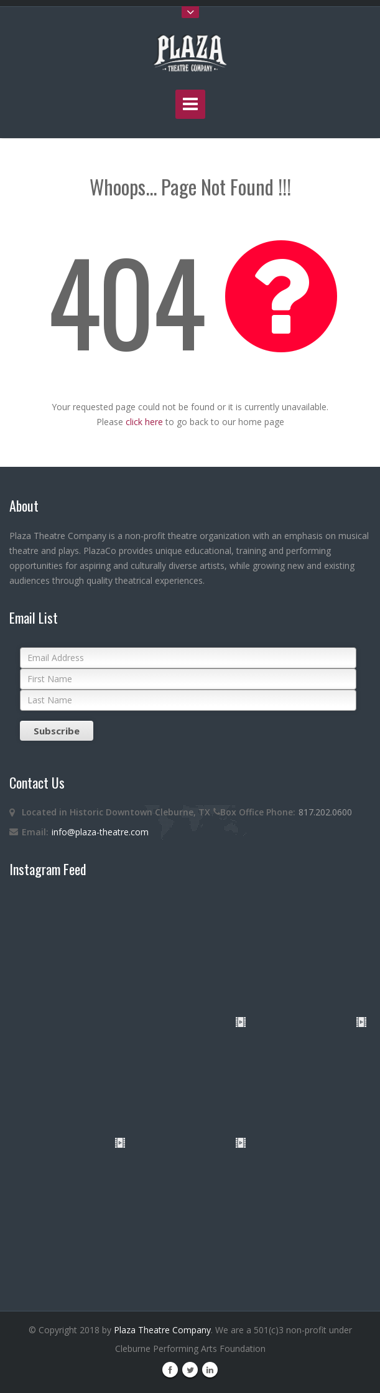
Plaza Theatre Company (162, 1330)
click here (144, 422)
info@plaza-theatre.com (100, 832)
